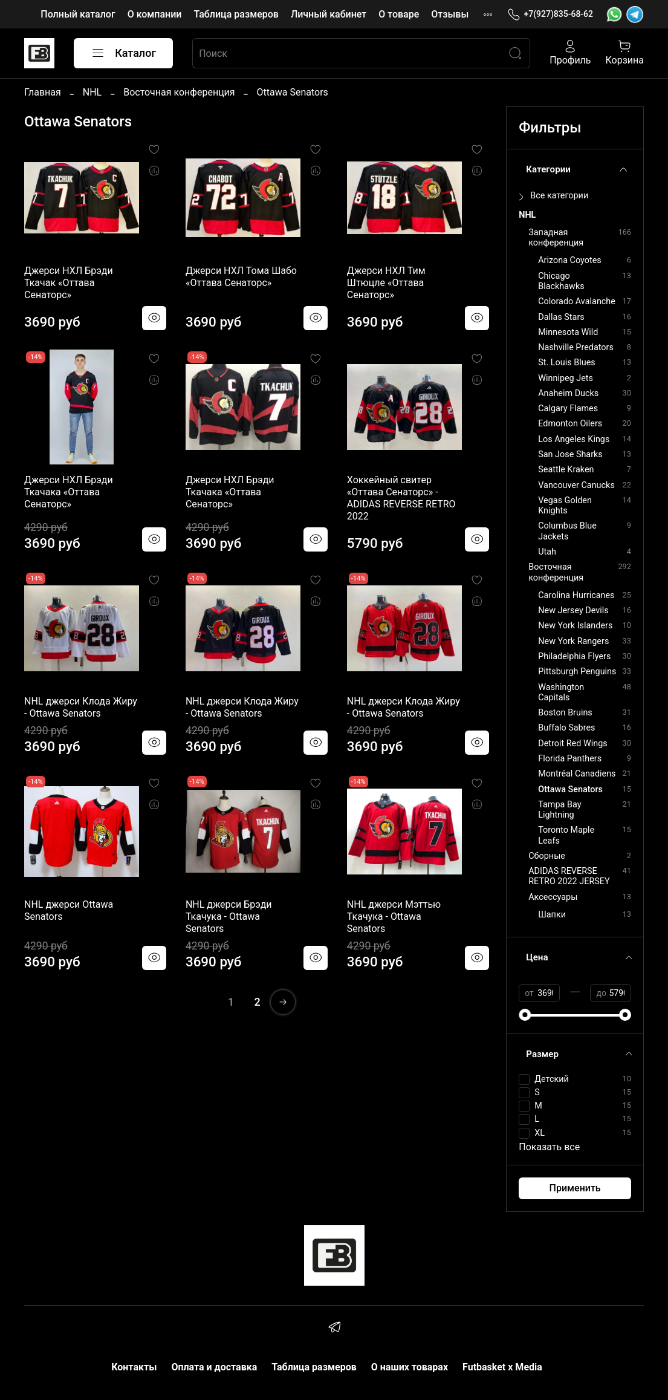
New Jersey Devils (573, 610)
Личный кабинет (328, 14)
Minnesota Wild (568, 332)
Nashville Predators (576, 347)
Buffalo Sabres (566, 728)
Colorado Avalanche (576, 301)
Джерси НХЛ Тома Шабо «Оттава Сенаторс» (241, 276)
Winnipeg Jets (565, 378)
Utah (547, 552)
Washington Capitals (561, 692)
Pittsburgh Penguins (577, 671)
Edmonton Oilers (570, 423)
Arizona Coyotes (570, 260)
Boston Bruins (565, 713)
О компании (155, 14)
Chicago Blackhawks (561, 281)
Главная (42, 92)
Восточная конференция (179, 92)
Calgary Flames (568, 408)
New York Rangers (573, 641)
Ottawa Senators (570, 789)
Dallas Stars (561, 317)
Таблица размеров (235, 14)
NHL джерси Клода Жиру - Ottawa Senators (80, 707)
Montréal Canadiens (576, 774)
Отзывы (450, 14)
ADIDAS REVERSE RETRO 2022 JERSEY (568, 876)
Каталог (123, 53)
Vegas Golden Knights (565, 505)
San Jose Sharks (570, 454)
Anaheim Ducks (568, 393)
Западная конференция (555, 237)
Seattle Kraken (566, 469)
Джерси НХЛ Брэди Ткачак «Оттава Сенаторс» (68, 283)
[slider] (525, 1015)
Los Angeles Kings (573, 439)
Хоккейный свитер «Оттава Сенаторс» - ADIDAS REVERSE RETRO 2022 (401, 498)
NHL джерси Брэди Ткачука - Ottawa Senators (229, 916)
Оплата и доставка (214, 1367)
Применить (575, 1188)
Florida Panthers (570, 759)
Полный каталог (78, 14)
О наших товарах (409, 1367)
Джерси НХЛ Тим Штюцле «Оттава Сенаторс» (386, 283)
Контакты (134, 1367)
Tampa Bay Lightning (559, 809)
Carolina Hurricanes (576, 595)
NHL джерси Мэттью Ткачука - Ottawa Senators (394, 916)
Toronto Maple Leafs (566, 835)
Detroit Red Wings (572, 743)
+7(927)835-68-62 (550, 14)
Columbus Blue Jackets (567, 531)
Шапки (552, 915)
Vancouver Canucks (576, 485)
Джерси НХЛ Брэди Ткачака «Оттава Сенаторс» (68, 492)
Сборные (546, 856)
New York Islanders (575, 625)
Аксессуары (552, 897)
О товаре (398, 14)
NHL (92, 92)
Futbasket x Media (502, 1367)
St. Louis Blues (566, 362)
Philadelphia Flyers (574, 656)
